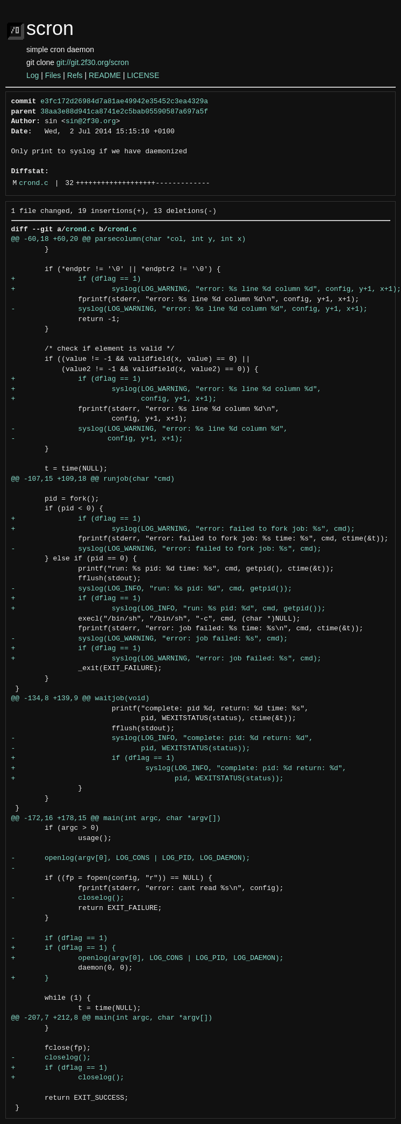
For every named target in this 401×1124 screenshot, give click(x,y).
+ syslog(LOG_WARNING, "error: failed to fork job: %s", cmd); (183, 529)
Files (53, 75)
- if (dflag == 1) (59, 938)
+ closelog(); (68, 1078)
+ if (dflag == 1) (76, 279)
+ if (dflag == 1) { (63, 948)
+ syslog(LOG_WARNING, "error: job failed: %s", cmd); (166, 659)
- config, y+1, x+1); (97, 439)
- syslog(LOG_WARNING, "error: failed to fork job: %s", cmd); (166, 549)
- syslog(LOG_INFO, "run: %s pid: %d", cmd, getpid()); (151, 589)
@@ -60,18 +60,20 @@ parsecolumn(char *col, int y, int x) (128, 239)
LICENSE (143, 75)
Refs (75, 75)
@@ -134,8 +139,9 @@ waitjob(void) (80, 698)
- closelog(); (68, 898)
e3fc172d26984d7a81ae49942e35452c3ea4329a (124, 101)
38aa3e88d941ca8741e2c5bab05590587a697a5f (124, 112)
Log (32, 75)
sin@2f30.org (91, 121)
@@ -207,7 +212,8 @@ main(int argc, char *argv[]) (111, 1018)
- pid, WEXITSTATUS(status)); (130, 748)
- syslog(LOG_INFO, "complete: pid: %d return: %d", (162, 738)
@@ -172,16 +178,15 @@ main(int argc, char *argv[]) (116, 818)
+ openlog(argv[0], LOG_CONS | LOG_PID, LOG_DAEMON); (147, 958)
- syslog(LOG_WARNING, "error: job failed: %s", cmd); (149, 639)
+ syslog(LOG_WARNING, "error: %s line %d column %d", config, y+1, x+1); (206, 289)
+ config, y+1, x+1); (114, 399)
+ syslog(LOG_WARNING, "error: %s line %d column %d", (166, 389)
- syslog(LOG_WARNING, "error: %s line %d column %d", (149, 429)
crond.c (33, 183)
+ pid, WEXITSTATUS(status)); (147, 779)
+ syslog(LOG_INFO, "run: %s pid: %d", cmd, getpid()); (168, 609)
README (105, 75)
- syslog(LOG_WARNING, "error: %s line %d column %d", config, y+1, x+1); (189, 309)
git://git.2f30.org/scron (92, 62)
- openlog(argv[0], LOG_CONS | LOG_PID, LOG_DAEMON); (130, 858)
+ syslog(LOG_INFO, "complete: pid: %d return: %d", (179, 768)
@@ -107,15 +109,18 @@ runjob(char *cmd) (93, 479)
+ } (30, 978)
